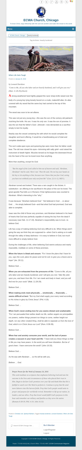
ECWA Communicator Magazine (59, 443)
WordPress (61, 2)
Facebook (42, 2)
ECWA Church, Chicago (41, 20)
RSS (66, 2)
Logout (46, 433)
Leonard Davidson (56, 414)
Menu (10, 29)
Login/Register (49, 430)
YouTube (56, 2)
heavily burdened (45, 414)
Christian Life (19, 414)
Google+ (51, 2)
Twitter (47, 2)
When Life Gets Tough (17, 75)
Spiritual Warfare (29, 414)
